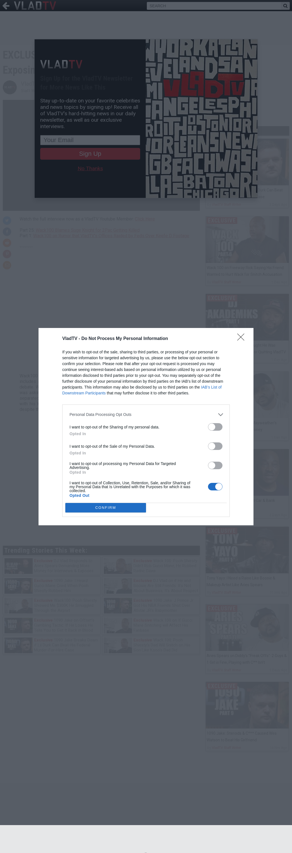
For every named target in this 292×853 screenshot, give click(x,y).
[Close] (242, 339)
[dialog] (146, 426)
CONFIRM (105, 507)
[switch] (215, 427)
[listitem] (146, 415)
